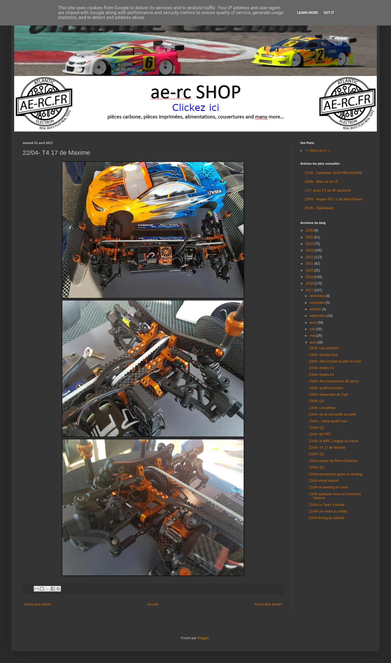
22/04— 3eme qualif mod (328, 421)
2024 (310, 244)
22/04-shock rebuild (324, 481)
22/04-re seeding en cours (328, 487)
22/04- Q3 (316, 428)
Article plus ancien (268, 604)
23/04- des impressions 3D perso (334, 381)
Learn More (307, 13)
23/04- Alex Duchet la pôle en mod (335, 361)
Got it (329, 13)
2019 (310, 277)
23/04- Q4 (316, 401)
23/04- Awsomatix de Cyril (328, 395)
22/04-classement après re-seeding (335, 474)
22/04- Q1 (316, 467)
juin (313, 329)
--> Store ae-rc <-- (318, 150)
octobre (316, 309)
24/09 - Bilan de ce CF (321, 182)
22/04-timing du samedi (326, 518)
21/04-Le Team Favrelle (327, 505)
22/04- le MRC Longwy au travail (333, 441)
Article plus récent (37, 604)
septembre (318, 316)
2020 (310, 270)
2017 (310, 290)
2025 (310, 237)
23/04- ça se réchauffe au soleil (332, 414)
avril (313, 342)
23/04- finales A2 (321, 368)
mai (313, 336)
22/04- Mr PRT (320, 434)
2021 (310, 264)
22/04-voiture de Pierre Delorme (333, 461)
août (313, 323)
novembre (318, 303)
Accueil (152, 604)
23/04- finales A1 (321, 375)
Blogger (203, 638)
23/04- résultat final (323, 355)
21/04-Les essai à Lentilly (328, 511)
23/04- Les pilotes (322, 408)
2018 (310, 283)
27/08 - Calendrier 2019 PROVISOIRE (333, 173)
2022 (310, 257)
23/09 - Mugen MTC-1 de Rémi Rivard (333, 199)
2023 (310, 250)
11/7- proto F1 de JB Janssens (328, 190)
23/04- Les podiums (324, 348)
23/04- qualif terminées (326, 388)
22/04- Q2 (316, 454)
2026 (310, 230)
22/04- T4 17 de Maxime (327, 448)
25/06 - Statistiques (319, 208)
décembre (318, 296)
